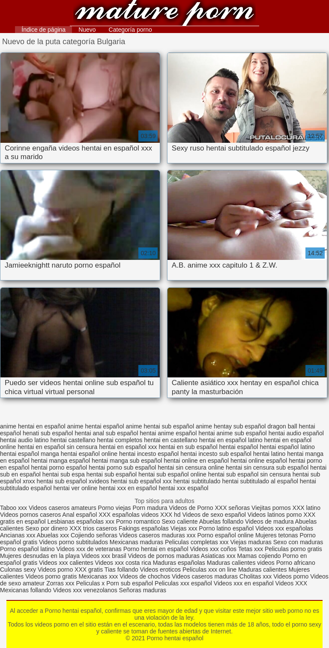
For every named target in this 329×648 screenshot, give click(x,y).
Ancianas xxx (17, 535)
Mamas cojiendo (259, 555)
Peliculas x (90, 583)
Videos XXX (291, 583)
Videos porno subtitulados (73, 542)
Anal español (79, 514)
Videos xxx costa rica (123, 562)
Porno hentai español (164, 13)
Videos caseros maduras (205, 576)
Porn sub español (129, 583)
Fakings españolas (144, 528)
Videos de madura (269, 521)
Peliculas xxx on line (209, 569)
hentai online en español (196, 460)
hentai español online (89, 453)
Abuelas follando (221, 521)
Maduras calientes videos (241, 562)
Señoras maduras (143, 590)
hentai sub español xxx (141, 481)
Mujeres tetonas (276, 535)
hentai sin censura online (191, 467)
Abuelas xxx (53, 535)
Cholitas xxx (255, 576)
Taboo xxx (13, 507)
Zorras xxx (60, 583)
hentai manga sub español (127, 460)
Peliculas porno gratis (293, 549)
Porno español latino (27, 549)
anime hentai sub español (160, 426)
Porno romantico (138, 521)
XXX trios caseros (93, 528)
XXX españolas (119, 514)
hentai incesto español (149, 453)
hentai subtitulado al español (260, 481)
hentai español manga (29, 453)
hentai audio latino (24, 440)
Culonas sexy (18, 569)
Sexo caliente (179, 521)
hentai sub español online (172, 474)
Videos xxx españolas (284, 528)
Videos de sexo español (215, 514)
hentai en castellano (170, 440)
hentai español (238, 446)
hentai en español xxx (128, 446)
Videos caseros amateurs (62, 507)
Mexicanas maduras (136, 542)
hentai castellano (73, 440)
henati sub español (48, 433)
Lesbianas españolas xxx (81, 521)
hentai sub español (112, 474)
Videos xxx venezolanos (86, 590)
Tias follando (122, 569)
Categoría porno (130, 29)
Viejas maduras (251, 542)
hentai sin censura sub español (267, 467)
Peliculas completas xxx (197, 542)
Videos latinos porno (275, 514)
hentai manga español (60, 460)
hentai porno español (59, 467)
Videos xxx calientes (66, 562)
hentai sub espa (63, 474)
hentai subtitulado (197, 481)
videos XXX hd (161, 514)
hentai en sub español (188, 446)
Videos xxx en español (244, 583)
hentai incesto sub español (215, 453)
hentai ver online (76, 488)
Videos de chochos (146, 576)
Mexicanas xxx (98, 576)
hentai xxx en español (128, 488)
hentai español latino (287, 446)
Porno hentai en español (155, 549)
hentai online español (258, 460)
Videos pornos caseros (30, 514)
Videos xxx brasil (103, 555)
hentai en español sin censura (57, 446)
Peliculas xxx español (183, 583)
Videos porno (55, 569)
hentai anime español (168, 433)
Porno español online (225, 535)
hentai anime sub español (232, 433)
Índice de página (43, 29)
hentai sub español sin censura (249, 474)
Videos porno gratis (51, 576)
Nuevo (87, 29)
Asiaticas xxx (218, 555)
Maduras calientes (262, 569)
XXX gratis (89, 569)
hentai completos (120, 440)
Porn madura (149, 507)
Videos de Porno (191, 507)
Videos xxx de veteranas (89, 549)
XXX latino (306, 507)
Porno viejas (114, 507)
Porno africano (295, 562)
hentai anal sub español (106, 433)
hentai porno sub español (122, 467)
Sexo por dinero (47, 528)
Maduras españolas (179, 562)
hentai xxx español (184, 488)
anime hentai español (95, 426)
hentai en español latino (231, 440)
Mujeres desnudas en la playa (40, 555)
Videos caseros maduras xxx (157, 535)
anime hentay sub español (231, 426)
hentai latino (269, 453)
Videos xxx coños (213, 549)
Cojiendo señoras (94, 535)
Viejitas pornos (271, 507)
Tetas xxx (250, 549)
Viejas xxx (183, 528)
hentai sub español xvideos (73, 481)
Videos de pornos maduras (164, 555)
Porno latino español (227, 528)
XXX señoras (232, 507)
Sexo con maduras (298, 542)
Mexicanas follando (25, 590)
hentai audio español (296, 433)
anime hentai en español (33, 426)
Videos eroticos (160, 569)
